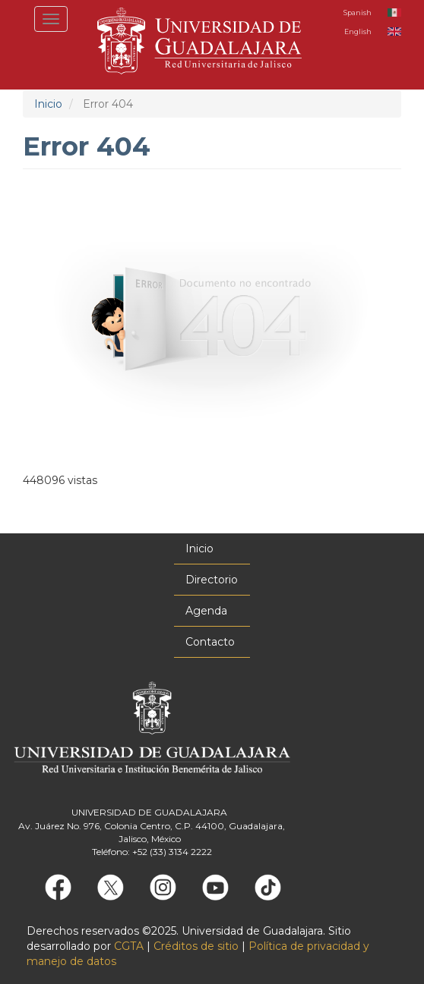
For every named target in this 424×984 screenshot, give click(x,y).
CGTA (129, 946)
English (358, 31)
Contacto (210, 642)
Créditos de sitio (196, 946)
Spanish (357, 12)
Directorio (211, 579)
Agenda (206, 611)
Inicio (48, 104)
